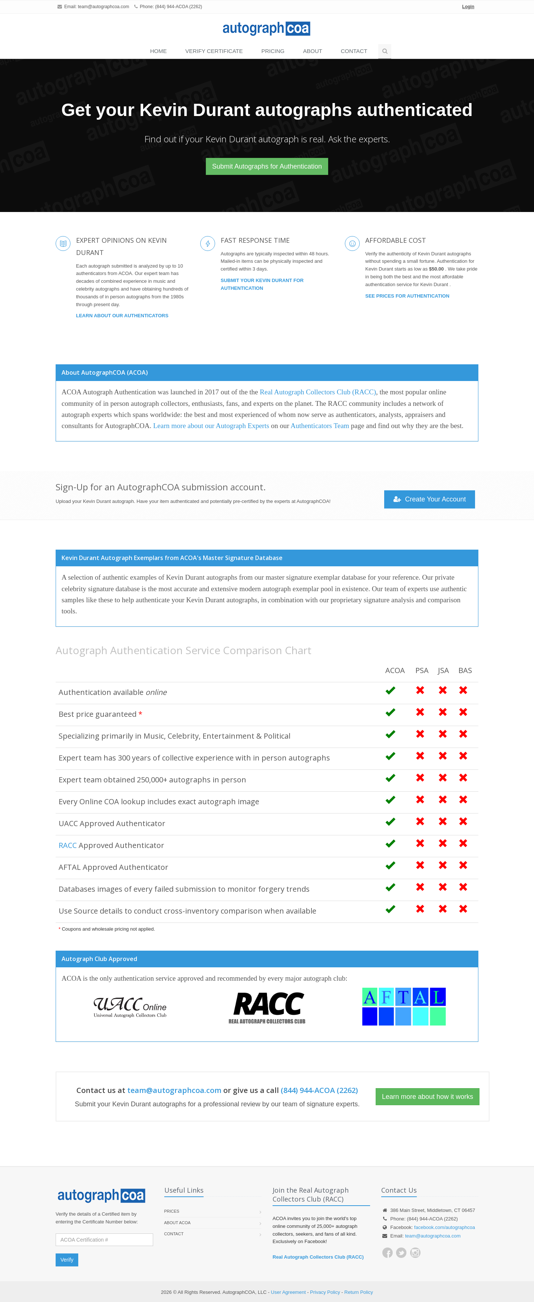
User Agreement (288, 1292)
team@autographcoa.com (103, 6)
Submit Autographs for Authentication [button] (267, 166)
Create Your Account (429, 499)
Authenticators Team (319, 426)
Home (158, 51)
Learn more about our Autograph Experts (211, 426)
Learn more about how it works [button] (427, 1096)
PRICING (273, 51)
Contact (354, 51)
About (312, 51)
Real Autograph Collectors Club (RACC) (318, 392)
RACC (68, 845)
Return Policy (359, 1292)
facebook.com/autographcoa (444, 1227)
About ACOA (177, 1222)
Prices (171, 1211)
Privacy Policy (325, 1292)
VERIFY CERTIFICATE (214, 51)
